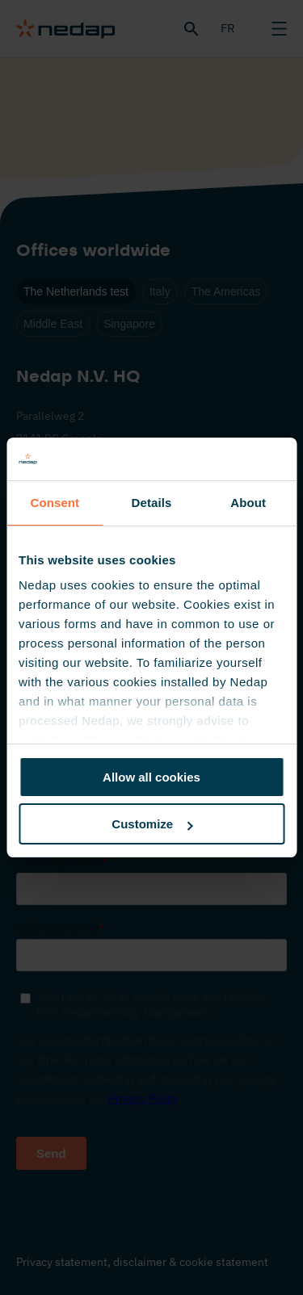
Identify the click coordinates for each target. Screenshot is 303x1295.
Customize (152, 824)
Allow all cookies (151, 777)
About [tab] (248, 502)
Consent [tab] (54, 502)
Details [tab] (152, 502)
